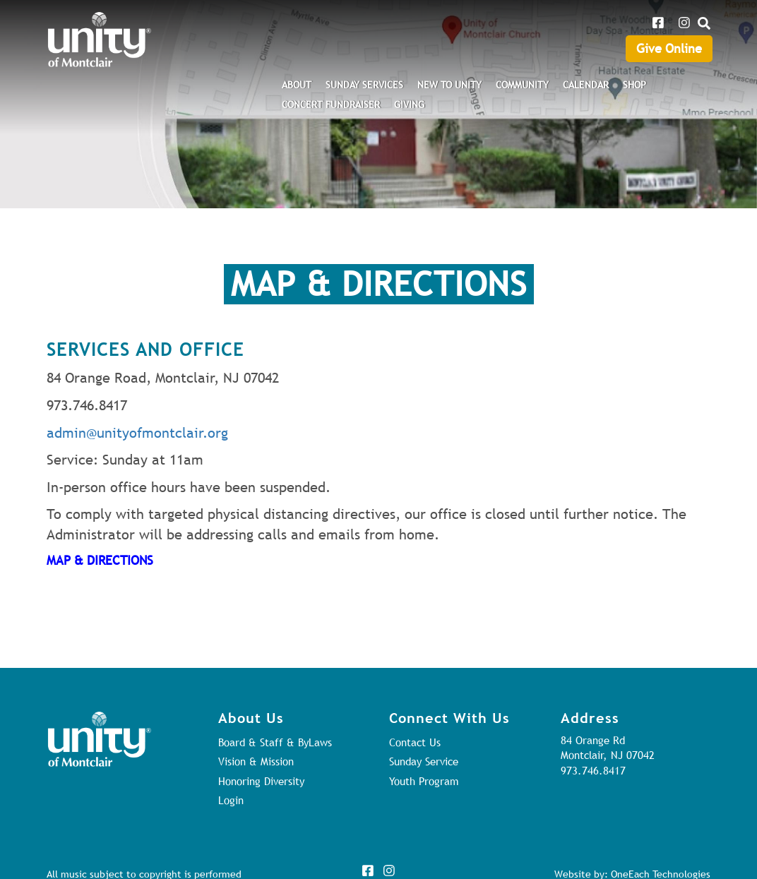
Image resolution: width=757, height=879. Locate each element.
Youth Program (423, 781)
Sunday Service (423, 761)
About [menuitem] (296, 84)
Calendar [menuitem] (586, 84)
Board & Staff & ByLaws (275, 742)
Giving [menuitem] (409, 104)
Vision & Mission (256, 761)
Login (231, 800)
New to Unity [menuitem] (449, 84)
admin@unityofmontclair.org (137, 433)
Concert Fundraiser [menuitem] (331, 104)
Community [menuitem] (522, 84)
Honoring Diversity (261, 781)
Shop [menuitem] (634, 84)
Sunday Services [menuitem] (364, 84)
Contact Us (415, 742)
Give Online (669, 48)
